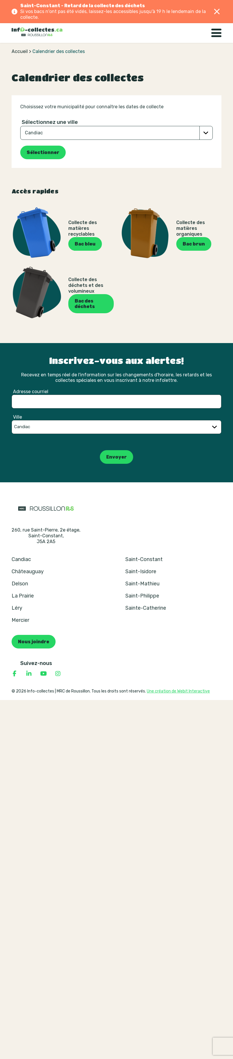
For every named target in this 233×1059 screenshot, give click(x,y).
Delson (20, 583)
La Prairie (23, 596)
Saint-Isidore (140, 571)
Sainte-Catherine (145, 608)
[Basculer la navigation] (216, 33)
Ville (17, 417)
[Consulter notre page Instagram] (58, 674)
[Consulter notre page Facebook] (14, 674)
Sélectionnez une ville (50, 122)
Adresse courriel (30, 391)
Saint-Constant (144, 559)
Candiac (21, 559)
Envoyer (116, 457)
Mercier (20, 620)
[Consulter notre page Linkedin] (29, 674)
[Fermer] (217, 11)
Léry (17, 608)
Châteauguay (28, 571)
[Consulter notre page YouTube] (43, 674)
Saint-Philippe (142, 596)
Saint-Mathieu (142, 583)
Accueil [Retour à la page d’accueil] (20, 51)
